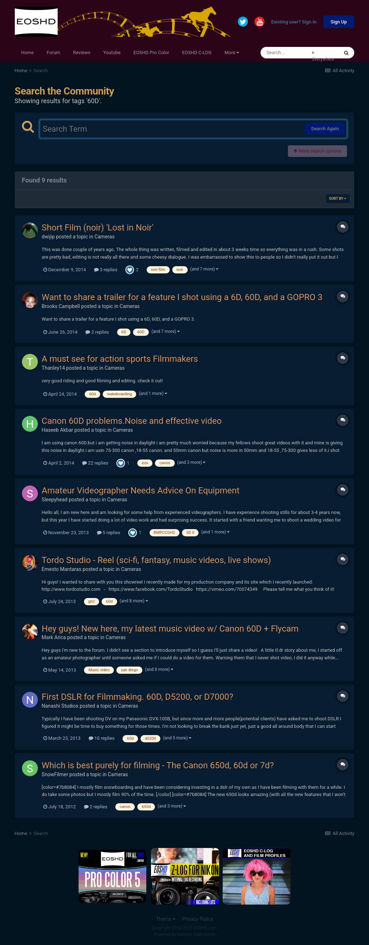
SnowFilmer (55, 774)
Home (27, 52)
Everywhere (323, 59)
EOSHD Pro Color (151, 52)
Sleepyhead (55, 499)
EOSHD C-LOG (197, 52)
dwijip (48, 236)
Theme (165, 919)
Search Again (325, 128)
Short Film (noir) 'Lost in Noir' (98, 228)
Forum (53, 52)
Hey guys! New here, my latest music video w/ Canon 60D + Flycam (170, 629)
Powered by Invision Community (184, 934)
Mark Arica (54, 637)
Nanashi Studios (60, 706)
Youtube (112, 52)
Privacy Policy (197, 919)
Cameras (104, 236)
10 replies (102, 738)
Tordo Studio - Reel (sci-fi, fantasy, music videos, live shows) (156, 560)
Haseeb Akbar (57, 430)
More (231, 52)
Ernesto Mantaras (61, 569)
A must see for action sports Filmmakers (120, 359)
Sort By (337, 199)
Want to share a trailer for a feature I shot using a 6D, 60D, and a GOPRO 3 (182, 297)
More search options (317, 151)
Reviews (81, 52)
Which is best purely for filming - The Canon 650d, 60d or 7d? (158, 765)
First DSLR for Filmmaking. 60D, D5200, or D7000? (138, 697)
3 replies (105, 269)
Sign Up (339, 22)
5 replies (108, 532)
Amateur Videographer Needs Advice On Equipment (141, 490)
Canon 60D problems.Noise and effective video (132, 421)
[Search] (286, 52)
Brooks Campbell (61, 306)
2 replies (97, 332)
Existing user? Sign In (294, 22)
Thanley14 (53, 368)
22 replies (95, 463)
